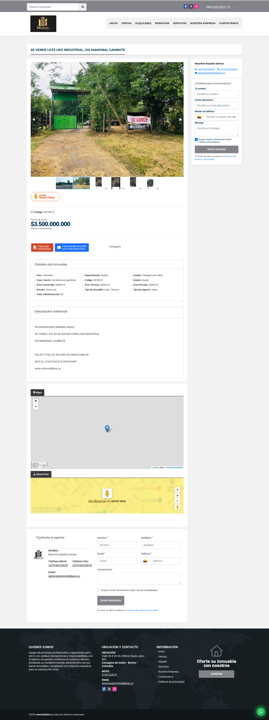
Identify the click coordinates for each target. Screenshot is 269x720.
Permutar (162, 23)
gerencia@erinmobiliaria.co (64, 576)
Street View (45, 196)
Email (101, 553)
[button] (180, 66)
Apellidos (147, 537)
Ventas (126, 23)
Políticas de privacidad (171, 681)
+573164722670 (58, 565)
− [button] (36, 407)
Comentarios (104, 569)
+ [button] (36, 401)
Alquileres (143, 23)
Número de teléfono (205, 111)
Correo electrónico (204, 99)
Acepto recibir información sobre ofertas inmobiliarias (129, 590)
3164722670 (218, 6)
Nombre (102, 537)
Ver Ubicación (97, 501)
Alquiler (162, 661)
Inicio (114, 23)
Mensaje (200, 122)
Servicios (179, 23)
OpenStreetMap (175, 467)
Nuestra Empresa (203, 23)
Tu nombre (201, 88)
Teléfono (146, 553)
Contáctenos (228, 23)
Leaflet (155, 467)
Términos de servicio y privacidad (142, 610)
